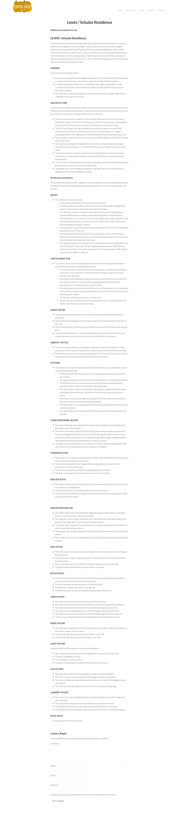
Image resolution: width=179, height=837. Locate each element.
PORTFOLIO (131, 10)
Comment (54, 743)
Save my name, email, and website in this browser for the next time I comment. (84, 794)
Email (53, 775)
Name (53, 766)
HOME (120, 10)
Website (54, 785)
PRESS (142, 10)
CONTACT (162, 10)
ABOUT (151, 10)
